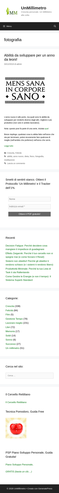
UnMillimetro (33, 8)
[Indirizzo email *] (29, 206)
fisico (32, 156)
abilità (9, 156)
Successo (11, 344)
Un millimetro (12, 348)
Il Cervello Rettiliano (16, 402)
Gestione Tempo (14, 319)
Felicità (18, 153)
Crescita (10, 153)
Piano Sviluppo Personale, (19, 464)
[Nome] (29, 199)
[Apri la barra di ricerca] (55, 26)
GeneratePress (45, 488)
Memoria (10, 331)
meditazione (9, 160)
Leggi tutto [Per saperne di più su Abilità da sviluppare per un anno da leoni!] (8, 146)
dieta (27, 156)
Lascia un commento (16, 163)
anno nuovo (18, 156)
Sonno (9, 339)
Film (8, 314)
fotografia (39, 156)
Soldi (8, 335)
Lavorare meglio (14, 323)
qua (46, 128)
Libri (8, 327)
